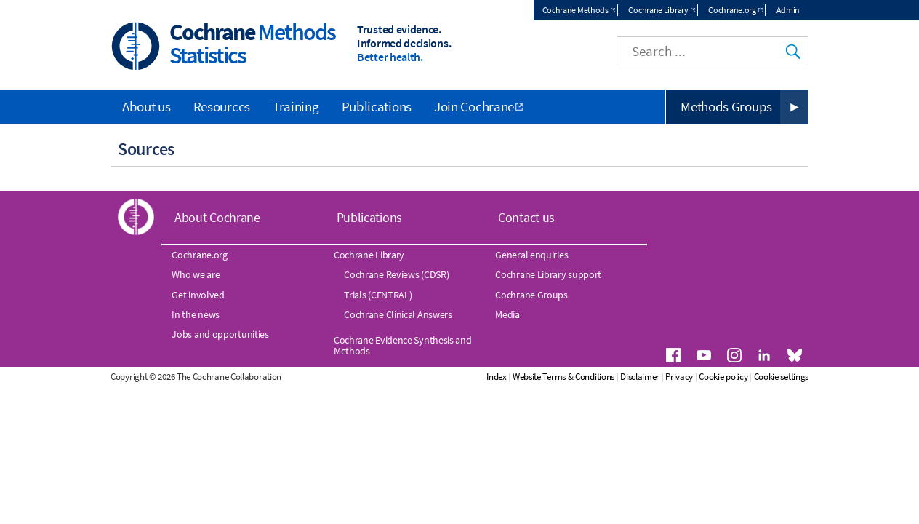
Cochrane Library (658, 9)
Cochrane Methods (575, 9)
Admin (788, 9)
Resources (221, 106)
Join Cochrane (474, 106)
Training (296, 106)
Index (496, 376)
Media (507, 314)
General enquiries (531, 254)
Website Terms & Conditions (563, 376)
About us (146, 106)
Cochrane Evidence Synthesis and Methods (403, 345)
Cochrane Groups (531, 294)
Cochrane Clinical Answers (398, 314)
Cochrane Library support (548, 274)
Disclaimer (639, 376)
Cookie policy (723, 376)
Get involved (198, 294)
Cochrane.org (731, 9)
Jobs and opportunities (220, 334)
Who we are (196, 274)
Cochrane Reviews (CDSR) (396, 274)
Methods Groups (726, 106)
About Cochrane (217, 217)
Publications (377, 106)
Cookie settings (781, 376)
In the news (196, 314)
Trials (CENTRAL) (378, 294)
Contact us (526, 217)
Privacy (679, 376)
